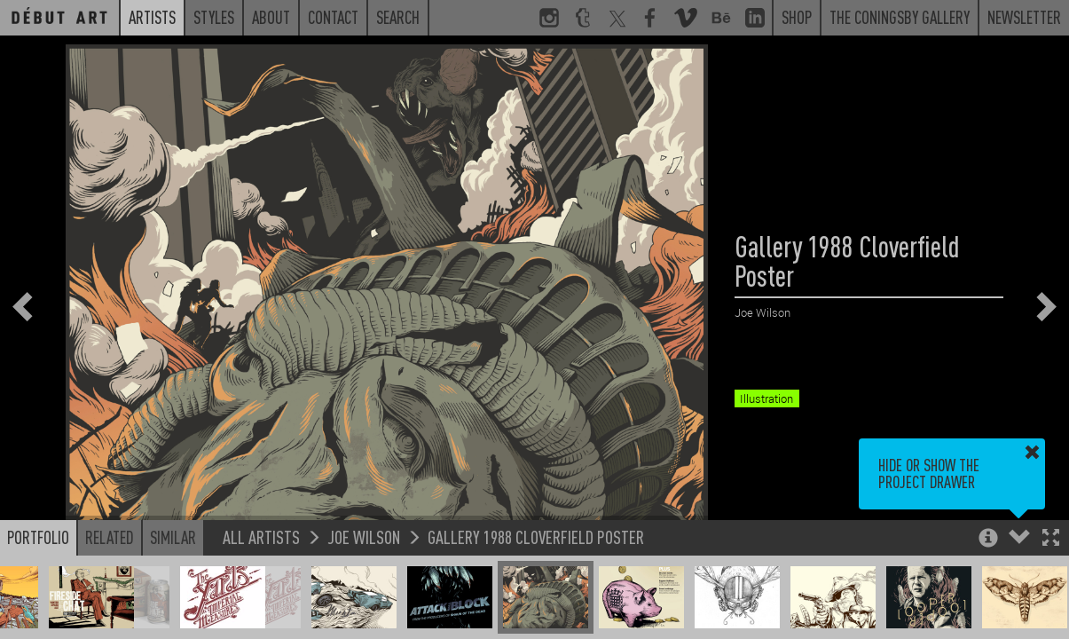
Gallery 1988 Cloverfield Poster (536, 536)
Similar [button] (173, 536)
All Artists (261, 536)
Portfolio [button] (38, 536)
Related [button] (109, 536)
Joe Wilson (363, 536)
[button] (1050, 539)
